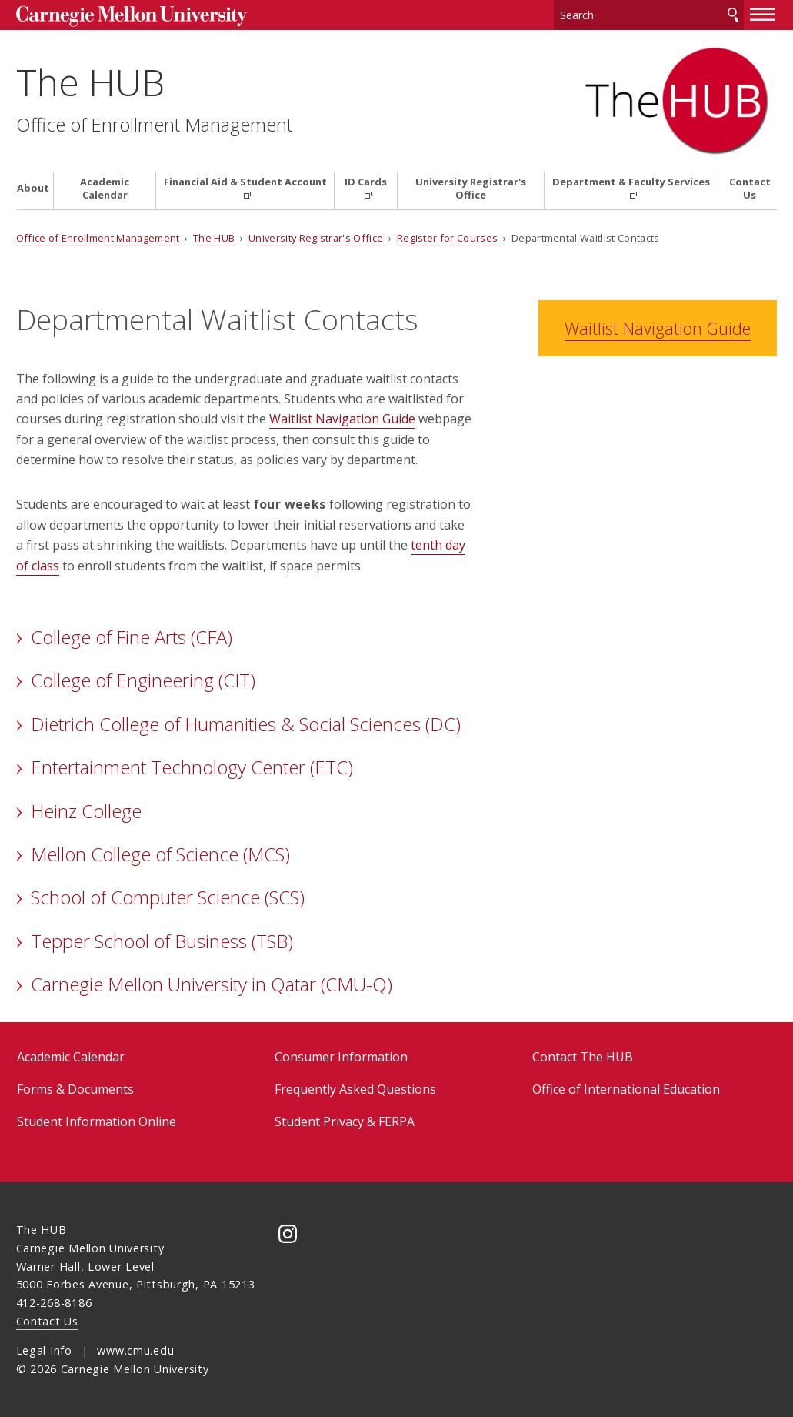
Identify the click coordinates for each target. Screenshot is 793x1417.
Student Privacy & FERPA (345, 1121)
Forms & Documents (75, 1089)
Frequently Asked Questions (355, 1089)
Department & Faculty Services (631, 182)
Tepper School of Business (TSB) (162, 941)
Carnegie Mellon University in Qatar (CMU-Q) (211, 984)
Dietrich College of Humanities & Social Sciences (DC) (246, 724)
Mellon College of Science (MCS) (160, 854)
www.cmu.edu (135, 1350)
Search (733, 15)
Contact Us (750, 188)
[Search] (649, 15)
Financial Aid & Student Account (245, 182)
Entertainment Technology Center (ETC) (192, 767)
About (33, 188)
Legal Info (44, 1350)
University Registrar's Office (470, 188)
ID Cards (366, 182)
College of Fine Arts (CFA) (131, 637)
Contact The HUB (582, 1056)
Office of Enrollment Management (154, 124)
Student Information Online (96, 1121)
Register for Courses (449, 238)
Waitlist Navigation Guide (342, 418)
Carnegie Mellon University (131, 16)
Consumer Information (341, 1056)
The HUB (90, 82)
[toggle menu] (763, 14)
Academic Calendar (104, 188)
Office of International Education (626, 1089)
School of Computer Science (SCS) (168, 897)
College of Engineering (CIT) (143, 680)
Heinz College (86, 811)
